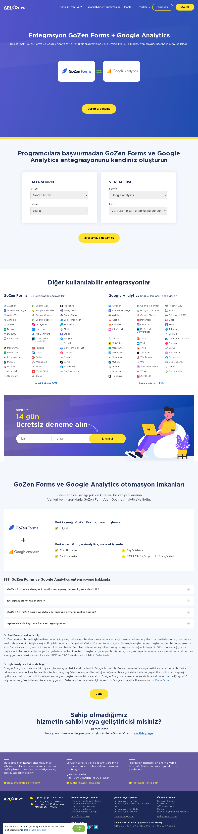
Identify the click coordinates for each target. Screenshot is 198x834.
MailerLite (12, 353)
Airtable (11, 320)
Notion (11, 367)
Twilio (38, 357)
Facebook (69, 367)
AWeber (11, 306)
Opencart (12, 376)
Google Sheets (43, 320)
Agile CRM (12, 315)
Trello (38, 353)
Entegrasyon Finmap (125, 801)
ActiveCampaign (16, 311)
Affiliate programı (167, 806)
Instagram (41, 325)
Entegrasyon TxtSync (125, 812)
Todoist (39, 348)
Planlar (128, 7)
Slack (67, 329)
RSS (171, 311)
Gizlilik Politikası (165, 804)
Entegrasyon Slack (81, 809)
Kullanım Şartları (166, 801)
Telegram (69, 339)
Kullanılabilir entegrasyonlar (103, 7)
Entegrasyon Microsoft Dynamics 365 (132, 805)
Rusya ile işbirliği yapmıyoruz (173, 812)
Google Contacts (45, 315)
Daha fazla (102, 655)
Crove (67, 357)
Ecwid (67, 362)
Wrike (38, 367)
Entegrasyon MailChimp (84, 812)
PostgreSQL (70, 311)
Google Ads (41, 306)
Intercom (40, 329)
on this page (143, 733)
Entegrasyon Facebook (83, 804)
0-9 (173, 826)
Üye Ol (185, 7)
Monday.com (14, 357)
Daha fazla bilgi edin (35, 830)
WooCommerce (149, 367)
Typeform (145, 353)
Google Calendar (44, 311)
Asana (10, 325)
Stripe (67, 334)
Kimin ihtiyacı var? (71, 7)
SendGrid (69, 325)
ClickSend (12, 339)
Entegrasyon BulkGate (126, 809)
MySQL (11, 362)
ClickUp (68, 343)
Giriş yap (163, 7)
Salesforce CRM (72, 320)
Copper (68, 353)
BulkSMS (11, 334)
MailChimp (13, 348)
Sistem (34, 189)
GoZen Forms (33, 44)
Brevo (10, 329)
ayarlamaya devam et (99, 238)
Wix (142, 362)
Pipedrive (69, 306)
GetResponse (71, 371)
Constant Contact (74, 348)
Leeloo (116, 339)
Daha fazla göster (80, 816)
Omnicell (12, 371)
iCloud (38, 376)
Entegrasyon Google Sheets (86, 801)
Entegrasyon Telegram (83, 806)
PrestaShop (70, 315)
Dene (99, 694)
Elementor (174, 353)
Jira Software (42, 334)
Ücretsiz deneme (99, 109)
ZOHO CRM (41, 371)
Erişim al (107, 438)
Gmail (172, 367)
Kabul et (79, 828)
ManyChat (117, 353)
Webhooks (41, 362)
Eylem (34, 204)
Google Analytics (57, 44)
